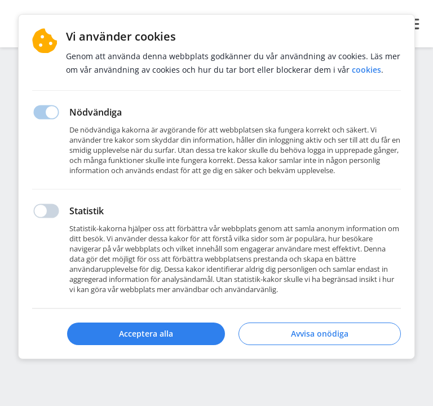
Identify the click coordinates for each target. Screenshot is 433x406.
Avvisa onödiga (319, 333)
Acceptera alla (146, 333)
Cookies (366, 69)
